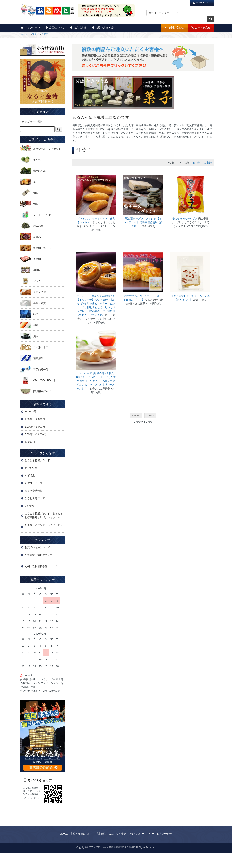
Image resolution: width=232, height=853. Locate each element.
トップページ (30, 27)
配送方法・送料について (39, 554)
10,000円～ (31, 441)
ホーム (24, 34)
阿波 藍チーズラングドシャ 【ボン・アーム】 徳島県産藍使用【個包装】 (143, 222)
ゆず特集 (30, 475)
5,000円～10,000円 (35, 434)
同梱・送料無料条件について (41, 566)
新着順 (208, 162)
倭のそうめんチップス (185, 218)
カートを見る (200, 27)
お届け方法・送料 (104, 27)
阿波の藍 (30, 505)
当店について (54, 27)
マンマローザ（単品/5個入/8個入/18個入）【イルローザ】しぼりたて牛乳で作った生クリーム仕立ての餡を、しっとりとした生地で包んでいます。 (96, 381)
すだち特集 (31, 467)
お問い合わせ (174, 27)
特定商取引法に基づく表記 (111, 833)
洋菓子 (45, 34)
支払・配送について (81, 833)
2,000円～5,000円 (35, 426)
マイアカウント (201, 2)
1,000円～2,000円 (35, 419)
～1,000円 (30, 411)
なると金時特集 (33, 490)
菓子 (34, 34)
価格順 (197, 162)
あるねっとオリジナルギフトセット (44, 526)
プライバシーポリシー (141, 833)
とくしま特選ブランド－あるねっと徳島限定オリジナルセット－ (44, 515)
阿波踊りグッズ (33, 483)
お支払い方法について (37, 547)
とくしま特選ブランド (37, 460)
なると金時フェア (35, 498)
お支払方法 (78, 27)
